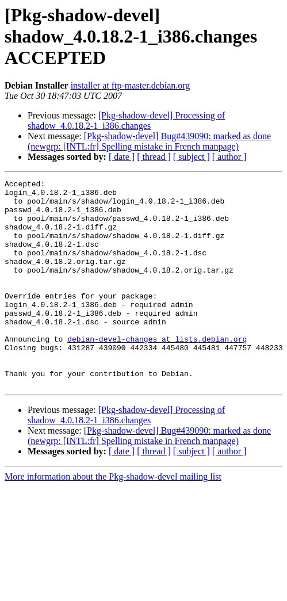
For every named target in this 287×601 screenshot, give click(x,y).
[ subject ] (191, 157)
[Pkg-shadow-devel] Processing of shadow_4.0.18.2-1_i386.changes (126, 120)
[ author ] (229, 157)
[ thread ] (154, 157)
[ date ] (122, 157)
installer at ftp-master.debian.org (130, 85)
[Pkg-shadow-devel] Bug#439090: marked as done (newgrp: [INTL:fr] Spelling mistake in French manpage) (149, 141)
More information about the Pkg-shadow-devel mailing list (113, 518)
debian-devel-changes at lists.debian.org (157, 371)
